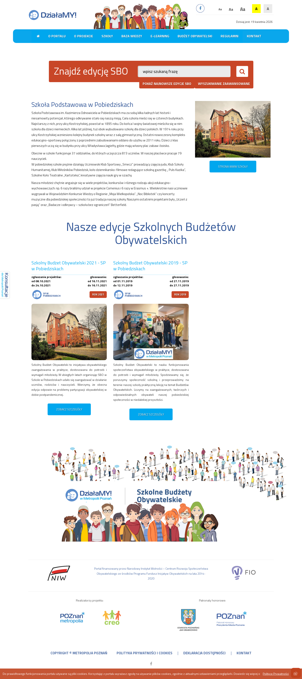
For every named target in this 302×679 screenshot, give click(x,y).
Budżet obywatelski (195, 36)
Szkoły (107, 36)
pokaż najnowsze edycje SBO (167, 83)
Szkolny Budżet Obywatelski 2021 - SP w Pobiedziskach (68, 266)
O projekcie (83, 36)
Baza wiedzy (131, 36)
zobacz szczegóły (69, 409)
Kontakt (254, 36)
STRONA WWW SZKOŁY (233, 166)
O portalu (57, 36)
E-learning (160, 36)
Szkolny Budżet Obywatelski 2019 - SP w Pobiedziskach (150, 266)
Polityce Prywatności (276, 673)
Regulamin (229, 36)
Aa (220, 9)
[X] (295, 673)
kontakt (244, 653)
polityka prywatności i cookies (144, 653)
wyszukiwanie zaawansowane (224, 83)
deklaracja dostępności (204, 653)
